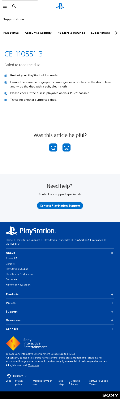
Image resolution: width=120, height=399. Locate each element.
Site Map (61, 382)
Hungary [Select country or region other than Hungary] (17, 376)
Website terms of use (42, 382)
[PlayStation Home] (60, 6)
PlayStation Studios (17, 269)
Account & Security (38, 33)
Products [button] (60, 294)
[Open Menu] (4, 6)
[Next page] (115, 32)
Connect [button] (60, 329)
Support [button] (60, 312)
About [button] (60, 253)
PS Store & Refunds (71, 33)
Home (9, 240)
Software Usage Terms (98, 382)
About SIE (11, 258)
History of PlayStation (18, 284)
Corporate (11, 279)
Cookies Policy (75, 382)
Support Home (13, 19)
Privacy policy (19, 382)
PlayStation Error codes (57, 240)
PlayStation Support (28, 240)
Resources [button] (60, 320)
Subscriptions (100, 33)
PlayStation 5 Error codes (88, 240)
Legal (9, 380)
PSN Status (11, 33)
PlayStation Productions (19, 274)
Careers (10, 263)
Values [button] (60, 303)
